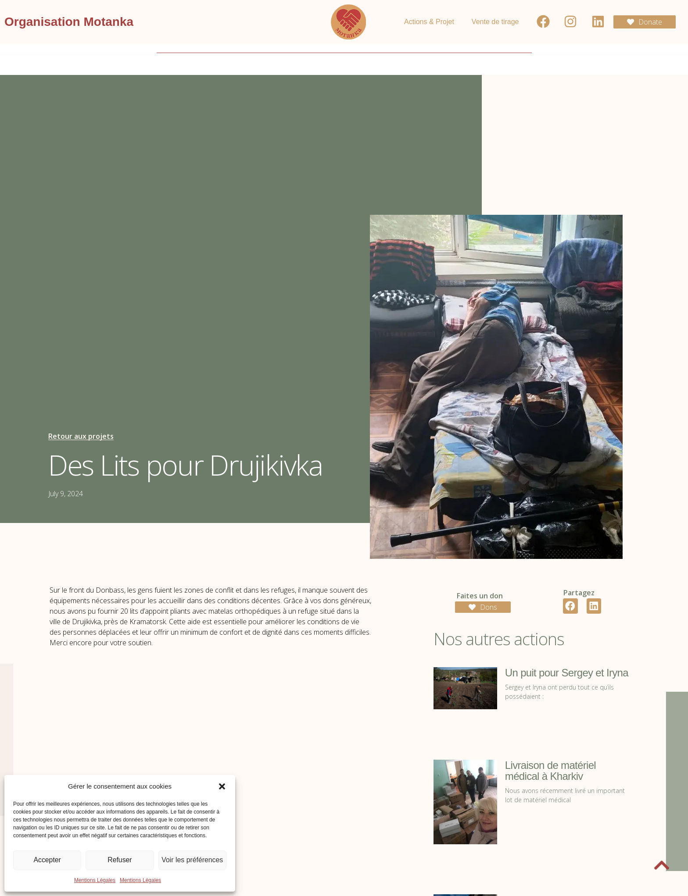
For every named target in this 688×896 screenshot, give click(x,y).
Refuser (120, 860)
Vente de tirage (495, 21)
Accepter (47, 860)
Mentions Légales (94, 880)
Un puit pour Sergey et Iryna (566, 673)
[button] (222, 786)
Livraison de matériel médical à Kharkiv (550, 770)
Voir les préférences (192, 860)
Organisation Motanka (68, 21)
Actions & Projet (429, 21)
